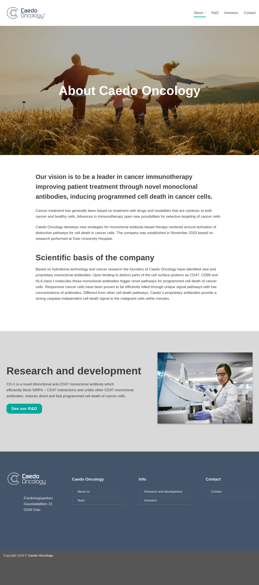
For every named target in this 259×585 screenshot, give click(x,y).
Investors (231, 13)
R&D (215, 13)
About (200, 13)
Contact (250, 13)
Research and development (163, 491)
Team (81, 500)
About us (83, 491)
